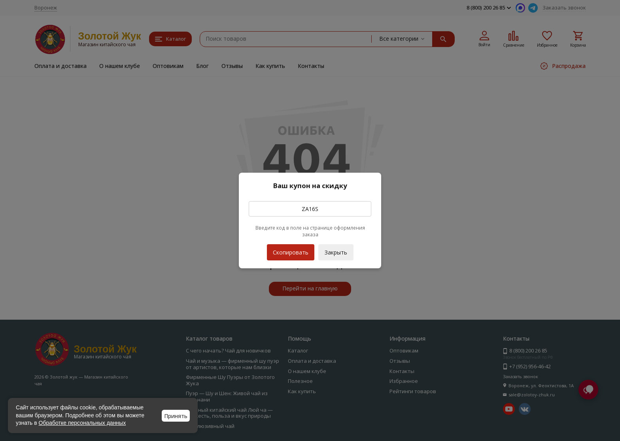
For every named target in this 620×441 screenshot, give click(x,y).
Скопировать (290, 250)
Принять (175, 416)
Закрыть (336, 252)
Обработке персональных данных (82, 423)
